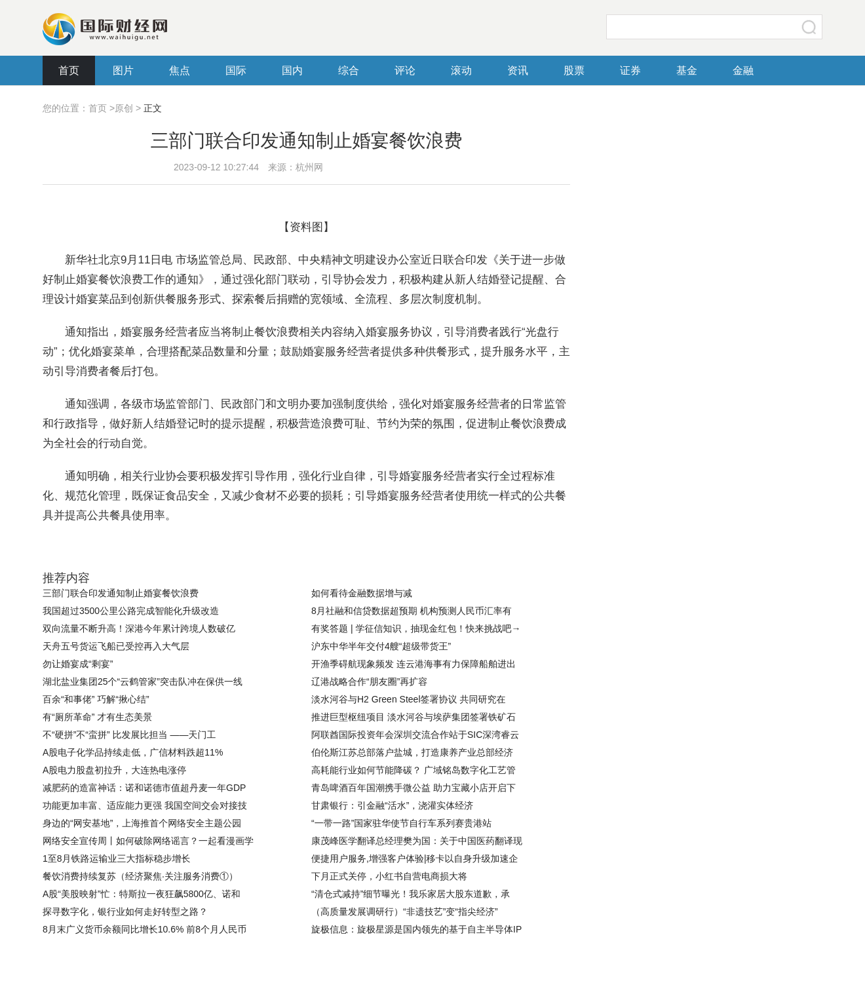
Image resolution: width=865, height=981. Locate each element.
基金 (686, 70)
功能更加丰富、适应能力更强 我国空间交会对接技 (145, 805)
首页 (68, 70)
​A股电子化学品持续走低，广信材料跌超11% (133, 752)
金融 (743, 70)
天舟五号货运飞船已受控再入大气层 (116, 646)
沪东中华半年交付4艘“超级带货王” (381, 646)
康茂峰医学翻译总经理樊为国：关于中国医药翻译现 (416, 841)
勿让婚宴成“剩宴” (78, 664)
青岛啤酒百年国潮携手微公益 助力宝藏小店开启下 (413, 787)
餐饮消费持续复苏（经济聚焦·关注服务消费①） (140, 876)
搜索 (809, 27)
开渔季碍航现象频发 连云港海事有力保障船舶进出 (413, 664)
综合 (348, 70)
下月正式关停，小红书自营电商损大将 (389, 876)
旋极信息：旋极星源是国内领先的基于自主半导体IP (416, 929)
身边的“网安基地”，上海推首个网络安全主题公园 (142, 823)
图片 (123, 70)
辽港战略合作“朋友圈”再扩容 (369, 681)
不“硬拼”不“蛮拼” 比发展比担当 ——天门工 (129, 734)
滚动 (461, 70)
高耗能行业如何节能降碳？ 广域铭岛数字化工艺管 (413, 770)
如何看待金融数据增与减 (361, 593)
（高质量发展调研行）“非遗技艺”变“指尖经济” (404, 911)
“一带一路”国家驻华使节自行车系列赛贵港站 (401, 823)
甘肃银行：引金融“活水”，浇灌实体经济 (392, 805)
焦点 (179, 70)
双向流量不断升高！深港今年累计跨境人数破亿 (139, 628)
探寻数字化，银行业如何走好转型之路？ (125, 911)
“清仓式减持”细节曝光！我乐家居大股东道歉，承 (410, 894)
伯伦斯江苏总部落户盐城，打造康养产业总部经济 (412, 752)
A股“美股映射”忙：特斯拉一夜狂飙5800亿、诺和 (141, 894)
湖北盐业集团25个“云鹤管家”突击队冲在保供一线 (142, 681)
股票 (574, 70)
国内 (292, 70)
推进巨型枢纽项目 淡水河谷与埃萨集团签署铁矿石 (413, 717)
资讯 (517, 70)
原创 (124, 108)
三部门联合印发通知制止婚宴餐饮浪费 (121, 593)
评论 (404, 70)
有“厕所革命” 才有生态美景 (97, 717)
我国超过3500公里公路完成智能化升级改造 (131, 611)
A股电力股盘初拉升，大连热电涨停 (114, 770)
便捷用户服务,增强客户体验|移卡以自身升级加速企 (414, 858)
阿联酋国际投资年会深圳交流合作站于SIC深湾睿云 (415, 734)
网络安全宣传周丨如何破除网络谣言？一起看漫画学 (148, 841)
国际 (235, 70)
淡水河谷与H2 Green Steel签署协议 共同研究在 (408, 699)
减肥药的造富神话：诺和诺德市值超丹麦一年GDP (144, 787)
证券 (630, 70)
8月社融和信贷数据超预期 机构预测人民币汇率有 (411, 611)
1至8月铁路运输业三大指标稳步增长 (117, 858)
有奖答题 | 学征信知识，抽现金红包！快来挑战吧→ (415, 628)
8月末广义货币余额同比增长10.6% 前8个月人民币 (144, 929)
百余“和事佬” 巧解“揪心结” (96, 699)
